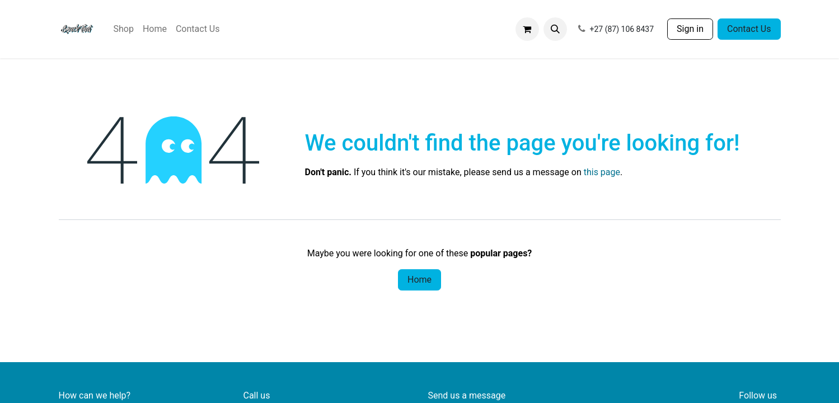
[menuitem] (123, 29)
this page (602, 172)
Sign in (690, 29)
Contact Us (749, 29)
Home (419, 279)
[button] (555, 29)
